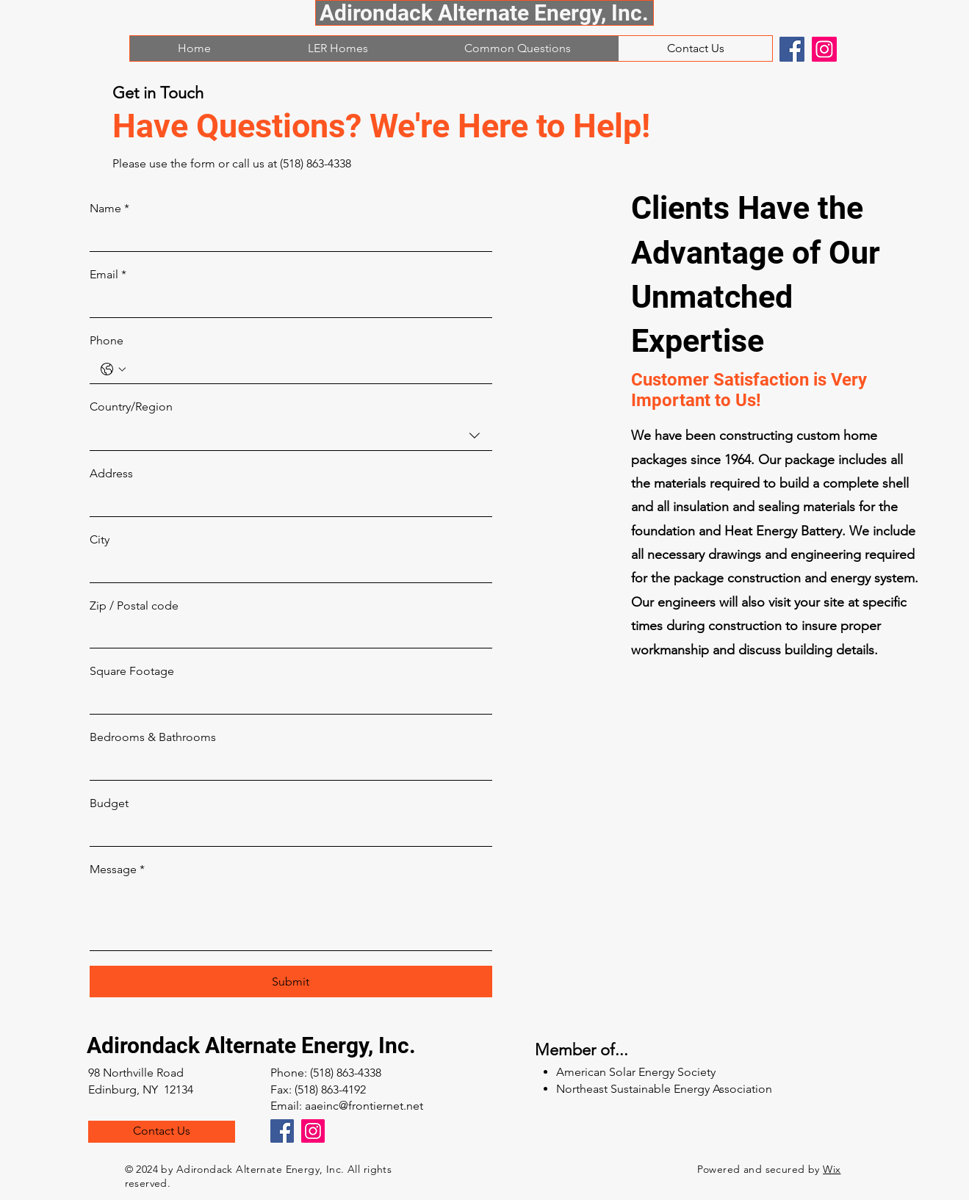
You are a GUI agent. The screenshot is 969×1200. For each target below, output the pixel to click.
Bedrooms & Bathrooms (153, 737)
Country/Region (131, 406)
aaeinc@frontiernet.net (364, 1106)
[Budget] (286, 831)
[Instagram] (824, 49)
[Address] (286, 502)
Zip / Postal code (134, 605)
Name (109, 208)
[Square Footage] (286, 700)
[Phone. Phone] (305, 369)
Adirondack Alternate (194, 1045)
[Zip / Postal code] (286, 634)
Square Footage (132, 671)
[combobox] (291, 435)
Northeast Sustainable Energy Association (664, 1089)
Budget (109, 803)
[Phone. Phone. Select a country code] (113, 369)
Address (111, 473)
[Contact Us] (161, 1132)
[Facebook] (791, 49)
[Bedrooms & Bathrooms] (286, 766)
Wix (831, 1169)
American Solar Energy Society (636, 1072)
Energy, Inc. (358, 1045)
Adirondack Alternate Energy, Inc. (484, 13)
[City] (286, 568)
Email (108, 275)
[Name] (286, 237)
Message (117, 869)
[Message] (291, 916)
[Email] (286, 303)
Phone (106, 340)
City (99, 539)
